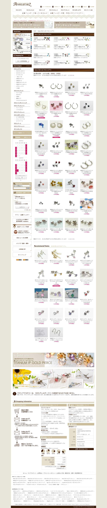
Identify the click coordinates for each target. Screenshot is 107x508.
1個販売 (75, 64)
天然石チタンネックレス (51, 495)
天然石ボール (19, 80)
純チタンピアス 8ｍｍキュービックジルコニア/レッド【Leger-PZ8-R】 (86, 301)
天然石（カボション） (38, 57)
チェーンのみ (19, 92)
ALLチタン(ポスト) (20, 71)
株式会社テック (73, 426)
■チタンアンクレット (78, 497)
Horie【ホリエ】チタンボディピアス (84, 478)
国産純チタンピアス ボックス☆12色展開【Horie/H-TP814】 (71, 210)
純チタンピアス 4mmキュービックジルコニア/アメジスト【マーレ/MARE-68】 (71, 281)
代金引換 (43, 426)
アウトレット (64, 484)
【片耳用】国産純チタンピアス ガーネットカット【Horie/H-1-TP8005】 (71, 190)
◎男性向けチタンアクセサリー (83, 501)
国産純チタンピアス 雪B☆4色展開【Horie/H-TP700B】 (56, 229)
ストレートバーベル (20, 119)
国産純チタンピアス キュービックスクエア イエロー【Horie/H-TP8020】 (41, 151)
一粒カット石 (19, 76)
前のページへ (37, 75)
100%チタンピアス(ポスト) (28, 491)
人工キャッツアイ (20, 86)
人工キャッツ (56, 64)
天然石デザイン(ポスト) (21, 84)
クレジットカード (45, 407)
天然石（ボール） (57, 57)
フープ (75, 41)
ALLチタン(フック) (20, 72)
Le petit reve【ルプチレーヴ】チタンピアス (71, 482)
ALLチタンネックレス (38, 495)
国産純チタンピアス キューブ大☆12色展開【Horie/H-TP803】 (56, 112)
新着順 (58, 73)
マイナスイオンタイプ (21, 100)
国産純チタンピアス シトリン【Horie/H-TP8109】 (71, 92)
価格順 (53, 73)
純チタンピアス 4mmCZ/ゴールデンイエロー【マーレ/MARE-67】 (56, 281)
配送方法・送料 (69, 473)
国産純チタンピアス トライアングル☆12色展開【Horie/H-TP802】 (41, 93)
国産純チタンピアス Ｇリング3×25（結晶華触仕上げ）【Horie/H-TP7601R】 (86, 132)
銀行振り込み (44, 430)
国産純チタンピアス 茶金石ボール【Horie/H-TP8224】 (56, 171)
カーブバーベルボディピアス (68, 499)
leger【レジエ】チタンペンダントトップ (36, 482)
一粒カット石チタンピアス (72, 491)
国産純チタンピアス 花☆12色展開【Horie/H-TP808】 (71, 171)
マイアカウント (32, 473)
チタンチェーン (27, 495)
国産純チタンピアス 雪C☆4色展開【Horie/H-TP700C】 (71, 229)
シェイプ (55, 41)
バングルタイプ (19, 109)
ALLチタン (18, 94)
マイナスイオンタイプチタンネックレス (81, 495)
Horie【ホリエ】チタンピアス (46, 31)
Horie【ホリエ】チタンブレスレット (52, 478)
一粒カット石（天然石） (59, 48)
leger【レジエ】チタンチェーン (53, 482)
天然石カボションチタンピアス (86, 491)
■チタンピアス (17, 491)
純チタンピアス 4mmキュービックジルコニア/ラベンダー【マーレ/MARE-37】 (86, 262)
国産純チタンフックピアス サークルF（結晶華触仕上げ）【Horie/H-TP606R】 (56, 132)
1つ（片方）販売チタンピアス (80, 493)
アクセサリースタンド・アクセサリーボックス (36, 484)
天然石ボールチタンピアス (19, 493)
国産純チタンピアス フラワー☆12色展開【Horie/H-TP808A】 (86, 190)
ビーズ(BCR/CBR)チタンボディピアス (33, 499)
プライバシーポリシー (49, 473)
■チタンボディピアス (18, 499)
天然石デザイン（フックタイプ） (81, 57)
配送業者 (43, 439)
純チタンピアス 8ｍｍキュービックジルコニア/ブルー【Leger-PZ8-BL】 (71, 321)
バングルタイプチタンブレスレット (64, 497)
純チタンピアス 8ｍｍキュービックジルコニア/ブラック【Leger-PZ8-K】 (86, 321)
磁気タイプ (18, 98)
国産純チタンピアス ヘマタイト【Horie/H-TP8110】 (86, 112)
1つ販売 (18, 88)
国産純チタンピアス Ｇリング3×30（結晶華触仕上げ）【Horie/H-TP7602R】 (86, 151)
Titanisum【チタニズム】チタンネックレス (73, 480)
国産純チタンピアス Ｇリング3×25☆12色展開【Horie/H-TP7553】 (56, 93)
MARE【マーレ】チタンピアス (19, 480)
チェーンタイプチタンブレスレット (46, 497)
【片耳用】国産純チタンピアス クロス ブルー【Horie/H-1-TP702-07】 (41, 132)
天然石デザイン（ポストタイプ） (41, 64)
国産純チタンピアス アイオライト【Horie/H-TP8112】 (41, 171)
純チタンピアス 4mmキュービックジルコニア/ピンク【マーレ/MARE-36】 (71, 262)
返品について (72, 407)
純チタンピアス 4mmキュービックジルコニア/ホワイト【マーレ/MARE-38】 (41, 281)
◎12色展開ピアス (71, 501)
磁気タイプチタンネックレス (65, 495)
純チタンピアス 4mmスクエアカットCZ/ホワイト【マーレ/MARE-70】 (86, 281)
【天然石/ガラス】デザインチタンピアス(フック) (37, 493)
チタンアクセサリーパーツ (18, 484)
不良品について (73, 414)
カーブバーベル (19, 120)
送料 (42, 455)
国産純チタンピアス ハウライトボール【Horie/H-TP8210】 (86, 92)
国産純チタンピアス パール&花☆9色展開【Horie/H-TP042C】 (56, 190)
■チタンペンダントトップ (19, 497)
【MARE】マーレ (27, 501)
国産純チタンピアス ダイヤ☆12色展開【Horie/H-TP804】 (71, 131)
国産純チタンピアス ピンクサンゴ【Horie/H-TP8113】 (41, 190)
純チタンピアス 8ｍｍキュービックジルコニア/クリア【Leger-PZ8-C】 (56, 321)
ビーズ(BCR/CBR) (20, 117)
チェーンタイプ (19, 107)
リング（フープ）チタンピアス (57, 491)
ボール (35, 41)
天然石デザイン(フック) (21, 82)
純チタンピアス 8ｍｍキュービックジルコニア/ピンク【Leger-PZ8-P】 (41, 321)
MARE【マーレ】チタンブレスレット (54, 480)
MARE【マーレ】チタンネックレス (36, 480)
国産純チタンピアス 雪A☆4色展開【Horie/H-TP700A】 (41, 229)
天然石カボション (20, 78)
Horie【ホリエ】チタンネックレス (35, 478)
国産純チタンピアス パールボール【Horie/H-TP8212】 (56, 151)
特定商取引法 (78, 473)
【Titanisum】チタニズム (38, 501)
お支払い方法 (60, 473)
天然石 (17, 96)
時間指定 (43, 446)
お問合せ (39, 473)
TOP (35, 31)
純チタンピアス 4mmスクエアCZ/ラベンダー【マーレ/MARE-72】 (56, 301)
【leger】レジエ (49, 501)
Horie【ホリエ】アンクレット (68, 478)
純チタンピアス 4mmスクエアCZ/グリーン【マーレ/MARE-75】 (71, 301)
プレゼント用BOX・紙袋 (53, 484)
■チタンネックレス (18, 495)
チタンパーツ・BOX (60, 501)
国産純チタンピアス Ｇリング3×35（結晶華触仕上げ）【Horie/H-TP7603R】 (86, 171)
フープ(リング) (19, 74)
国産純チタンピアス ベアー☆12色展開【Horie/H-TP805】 (71, 151)
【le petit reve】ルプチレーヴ (83, 499)
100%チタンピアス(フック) (42, 491)
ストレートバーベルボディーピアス (51, 499)
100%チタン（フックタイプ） (40, 48)
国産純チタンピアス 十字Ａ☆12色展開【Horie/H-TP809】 (41, 210)
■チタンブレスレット (31, 497)
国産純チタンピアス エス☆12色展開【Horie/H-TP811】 (56, 210)
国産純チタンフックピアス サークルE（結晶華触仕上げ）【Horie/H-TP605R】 (41, 112)
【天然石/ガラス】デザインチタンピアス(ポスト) (61, 493)
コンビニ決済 (44, 413)
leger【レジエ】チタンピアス (19, 482)
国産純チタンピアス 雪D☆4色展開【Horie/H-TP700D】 (86, 229)
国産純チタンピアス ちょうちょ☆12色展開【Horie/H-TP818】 (86, 210)
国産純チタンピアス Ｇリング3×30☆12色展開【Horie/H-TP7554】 (71, 112)
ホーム (25, 473)
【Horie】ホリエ (17, 501)
